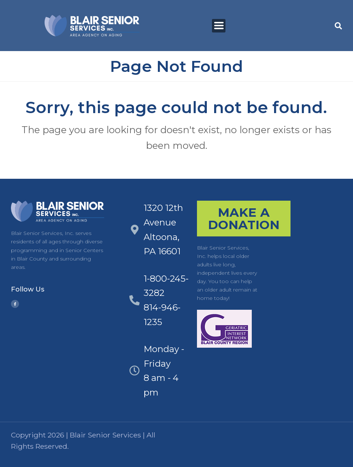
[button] (338, 26)
